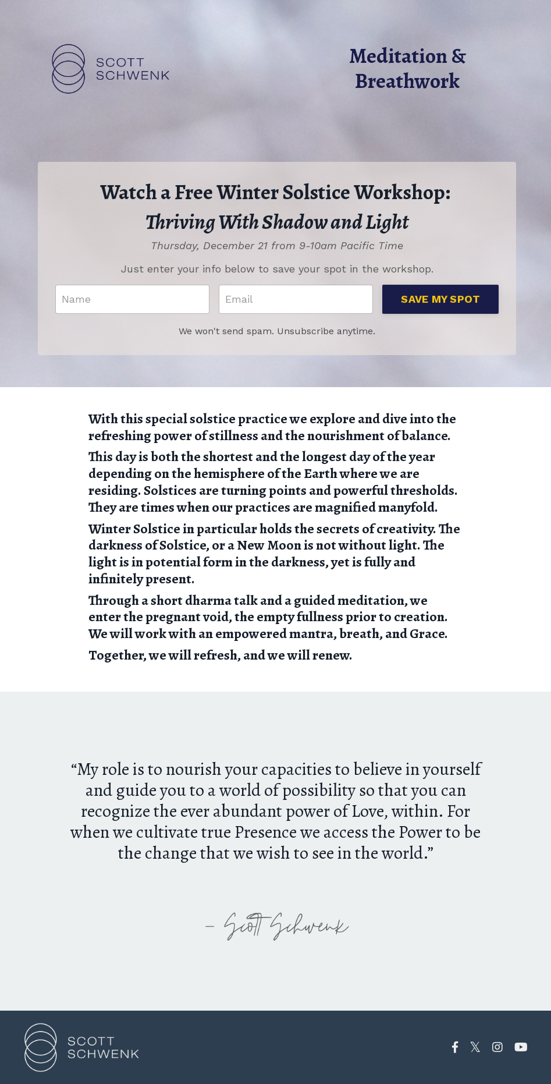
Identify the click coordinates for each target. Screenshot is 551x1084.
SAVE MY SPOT (440, 300)
